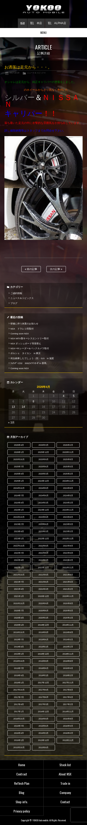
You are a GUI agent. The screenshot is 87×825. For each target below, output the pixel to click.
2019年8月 (68, 632)
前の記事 (31, 269)
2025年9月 (43, 459)
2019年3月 (43, 647)
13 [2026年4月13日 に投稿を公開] (13, 406)
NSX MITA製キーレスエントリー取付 (29, 338)
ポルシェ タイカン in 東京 (25, 353)
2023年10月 (19, 517)
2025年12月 (43, 452)
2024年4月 (19, 503)
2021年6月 (43, 582)
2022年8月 (68, 546)
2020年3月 (43, 618)
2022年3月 (43, 560)
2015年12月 (43, 740)
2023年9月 (43, 517)
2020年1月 (19, 625)
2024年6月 (43, 495)
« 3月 (11, 422)
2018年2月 (68, 675)
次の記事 (56, 269)
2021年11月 (68, 567)
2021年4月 (19, 589)
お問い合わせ (22, 23)
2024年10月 (19, 488)
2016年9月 (43, 719)
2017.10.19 (14, 73)
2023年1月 (19, 538)
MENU (43, 33)
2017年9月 (43, 690)
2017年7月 (19, 697)
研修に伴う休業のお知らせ (24, 323)
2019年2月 (68, 647)
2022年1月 (19, 567)
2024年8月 (68, 488)
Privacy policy (21, 811)
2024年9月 (43, 488)
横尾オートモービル (43, 9)
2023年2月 (68, 531)
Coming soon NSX (19, 333)
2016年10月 (19, 719)
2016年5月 (68, 726)
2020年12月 (43, 596)
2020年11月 (68, 596)
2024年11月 (68, 481)
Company (65, 792)
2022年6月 (43, 553)
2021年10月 (19, 575)
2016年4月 (19, 733)
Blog (21, 792)
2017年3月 (43, 704)
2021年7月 (19, 582)
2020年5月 (68, 610)
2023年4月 (19, 531)
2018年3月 (43, 675)
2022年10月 (19, 546)
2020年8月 (68, 603)
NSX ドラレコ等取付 (22, 328)
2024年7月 (19, 495)
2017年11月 (68, 682)
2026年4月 (19, 445)
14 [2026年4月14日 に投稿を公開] (23, 406)
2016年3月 (43, 733)
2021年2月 (68, 589)
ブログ (13, 303)
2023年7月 (19, 524)
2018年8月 (68, 661)
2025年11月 (68, 452)
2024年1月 (19, 510)
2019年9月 (43, 632)
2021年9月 (43, 575)
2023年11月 (68, 510)
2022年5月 (68, 553)
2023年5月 (68, 524)
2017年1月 (19, 711)
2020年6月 (43, 610)
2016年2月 (68, 733)
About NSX (65, 774)
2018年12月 (43, 654)
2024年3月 (43, 503)
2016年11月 (68, 711)
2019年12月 (43, 625)
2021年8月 (68, 575)
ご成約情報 (16, 293)
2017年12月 (43, 682)
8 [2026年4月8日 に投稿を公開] (33, 401)
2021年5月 (68, 582)
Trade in (65, 783)
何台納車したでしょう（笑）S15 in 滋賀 (32, 358)
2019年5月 (68, 639)
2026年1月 (19, 452)
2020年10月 (19, 603)
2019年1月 (19, 654)
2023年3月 (43, 531)
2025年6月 (43, 466)
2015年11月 (68, 740)
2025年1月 (19, 481)
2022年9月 (43, 546)
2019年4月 (19, 647)
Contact (65, 801)
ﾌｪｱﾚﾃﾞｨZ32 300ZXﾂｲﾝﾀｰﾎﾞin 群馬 (28, 363)
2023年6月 (43, 524)
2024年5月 (68, 495)
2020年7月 (19, 610)
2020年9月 (43, 603)
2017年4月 (19, 704)
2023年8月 (68, 517)
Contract (21, 774)
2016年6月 (43, 726)
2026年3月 (43, 445)
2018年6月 (43, 668)
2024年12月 (43, 481)
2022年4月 (19, 560)
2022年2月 (68, 560)
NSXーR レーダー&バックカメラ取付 (29, 348)
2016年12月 (43, 711)
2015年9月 (43, 747)
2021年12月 (43, 567)
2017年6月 (43, 697)
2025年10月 (19, 459)
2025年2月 (68, 474)
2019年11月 (68, 625)
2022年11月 (68, 538)
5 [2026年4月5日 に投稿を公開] (73, 396)
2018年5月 (68, 668)
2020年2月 (68, 618)
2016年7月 (19, 726)
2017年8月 (68, 690)
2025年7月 (19, 466)
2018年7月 (19, 668)
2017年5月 (68, 697)
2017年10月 (19, 690)
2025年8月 (68, 459)
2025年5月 (68, 466)
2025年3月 (43, 474)
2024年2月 (68, 503)
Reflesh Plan (21, 783)
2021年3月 (43, 589)
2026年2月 (68, 445)
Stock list (65, 764)
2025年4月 (19, 474)
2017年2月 (68, 704)
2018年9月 (43, 661)
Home (21, 764)
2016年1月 (19, 740)
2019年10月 (19, 632)
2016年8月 (68, 719)
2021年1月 (19, 596)
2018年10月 (19, 661)
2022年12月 (43, 538)
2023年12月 (43, 510)
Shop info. (22, 801)
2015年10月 (19, 747)
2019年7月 (19, 639)
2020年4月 (19, 618)
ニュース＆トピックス (36, 73)
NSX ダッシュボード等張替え (25, 343)
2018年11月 (68, 654)
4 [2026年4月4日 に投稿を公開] (63, 396)
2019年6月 (43, 639)
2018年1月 (19, 682)
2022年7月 (19, 553)
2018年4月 (19, 675)
